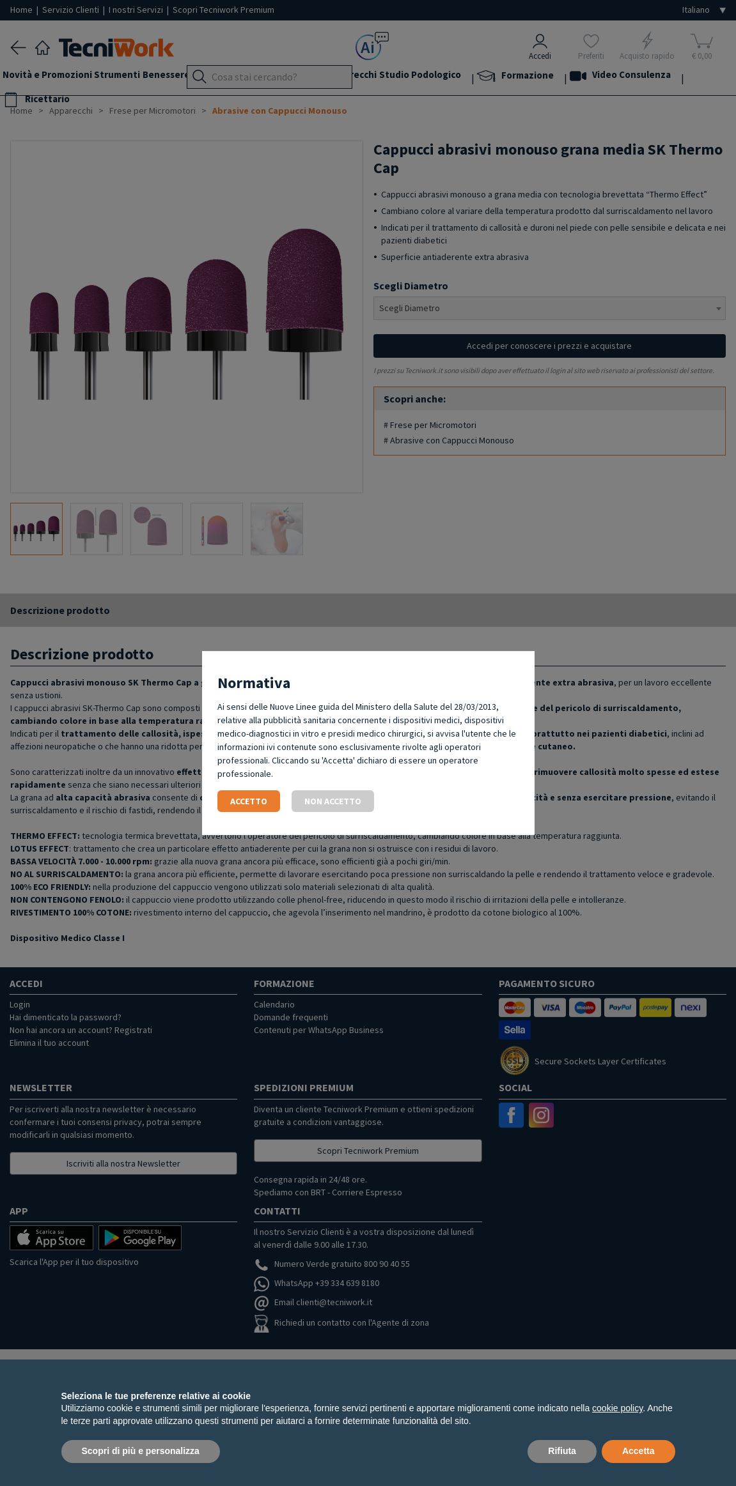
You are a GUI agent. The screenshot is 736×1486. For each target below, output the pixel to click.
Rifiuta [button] (562, 1451)
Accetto (248, 801)
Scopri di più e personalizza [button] (141, 1451)
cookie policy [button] (617, 1408)
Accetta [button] (638, 1451)
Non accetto (332, 801)
